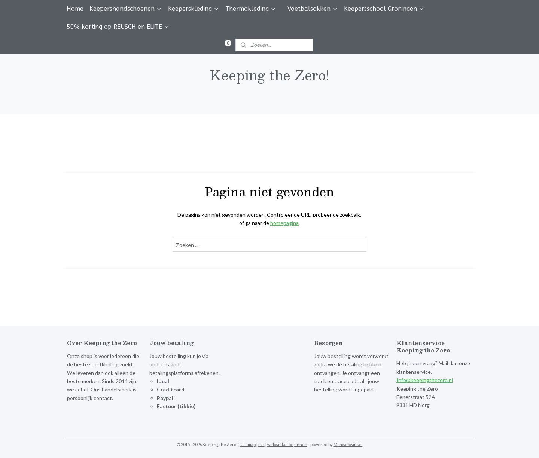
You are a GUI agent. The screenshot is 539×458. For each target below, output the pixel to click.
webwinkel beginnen (287, 444)
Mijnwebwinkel (348, 444)
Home (75, 8)
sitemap (248, 444)
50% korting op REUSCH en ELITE (118, 26)
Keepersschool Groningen (384, 8)
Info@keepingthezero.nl (424, 380)
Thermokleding (250, 8)
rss (261, 444)
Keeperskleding (193, 8)
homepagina (284, 223)
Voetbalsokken (312, 8)
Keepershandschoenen (125, 8)
